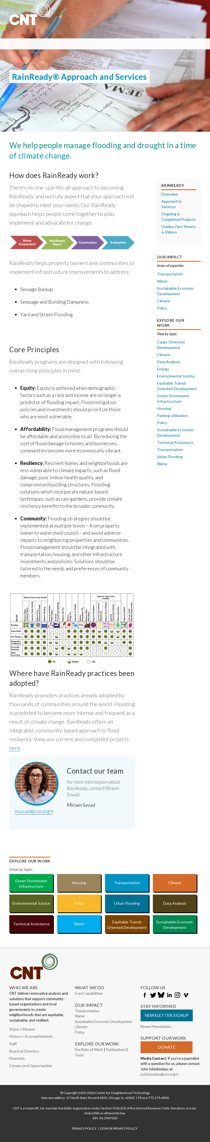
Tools (79, 1055)
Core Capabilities (89, 993)
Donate (166, 1047)
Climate (163, 300)
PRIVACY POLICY (84, 1128)
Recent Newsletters (156, 1026)
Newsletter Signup (167, 1015)
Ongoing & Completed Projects (178, 217)
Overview (169, 194)
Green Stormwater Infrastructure (173, 398)
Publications (116, 1049)
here (14, 748)
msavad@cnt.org (34, 811)
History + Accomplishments (31, 1036)
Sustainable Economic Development (175, 291)
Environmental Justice (176, 376)
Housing (164, 408)
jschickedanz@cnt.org (159, 1075)
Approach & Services (171, 204)
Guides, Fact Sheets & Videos (178, 229)
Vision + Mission (22, 1029)
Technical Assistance (175, 442)
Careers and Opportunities (30, 1066)
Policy (162, 308)
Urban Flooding (170, 456)
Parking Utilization (172, 415)
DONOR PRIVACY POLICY (119, 1128)
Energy (163, 368)
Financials (17, 1058)
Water (162, 281)
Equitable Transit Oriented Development (177, 386)
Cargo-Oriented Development (171, 345)
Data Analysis (168, 361)
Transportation (170, 274)
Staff (13, 1044)
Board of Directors (24, 1051)
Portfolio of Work (89, 1049)
